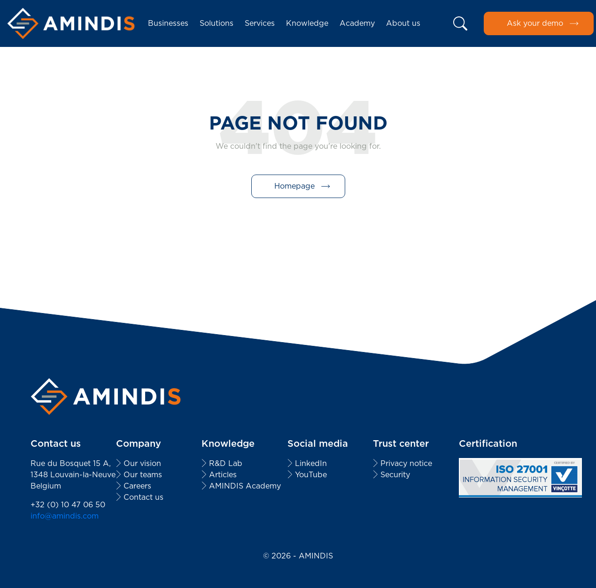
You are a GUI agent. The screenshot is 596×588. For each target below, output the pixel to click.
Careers (137, 485)
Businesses (168, 23)
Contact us (143, 497)
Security (395, 474)
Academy (357, 23)
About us (403, 23)
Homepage (294, 186)
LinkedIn (311, 463)
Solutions (216, 23)
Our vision (142, 463)
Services (260, 23)
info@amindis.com (65, 516)
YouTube (311, 474)
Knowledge (307, 23)
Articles (223, 474)
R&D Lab (225, 463)
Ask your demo (535, 23)
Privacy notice (406, 463)
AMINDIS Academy (245, 485)
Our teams (143, 474)
